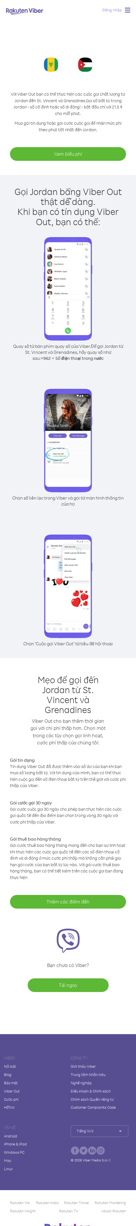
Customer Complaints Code (93, 1107)
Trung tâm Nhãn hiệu (88, 1074)
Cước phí (11, 1099)
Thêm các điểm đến (68, 902)
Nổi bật (10, 1066)
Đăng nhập (112, 9)
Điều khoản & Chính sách (91, 1091)
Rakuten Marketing (110, 1202)
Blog (7, 1074)
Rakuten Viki (20, 1202)
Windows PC (14, 1152)
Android (10, 1136)
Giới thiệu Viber (83, 1066)
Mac (7, 1160)
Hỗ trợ (9, 1107)
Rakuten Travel (76, 1202)
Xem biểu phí (68, 154)
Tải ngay (68, 985)
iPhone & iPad (15, 1144)
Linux (8, 1169)
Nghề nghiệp (81, 1083)
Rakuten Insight (23, 1211)
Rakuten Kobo (47, 1202)
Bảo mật (11, 1083)
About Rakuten (114, 1211)
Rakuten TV (68, 1211)
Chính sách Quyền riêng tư (92, 1099)
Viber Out (12, 1091)
